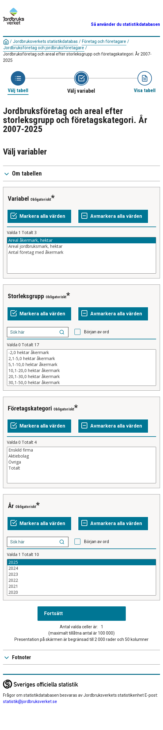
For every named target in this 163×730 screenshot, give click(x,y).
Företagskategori (30, 408)
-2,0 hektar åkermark (81, 353)
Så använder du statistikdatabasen (125, 24)
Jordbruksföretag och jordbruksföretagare (43, 47)
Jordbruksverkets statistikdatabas (45, 41)
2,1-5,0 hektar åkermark (81, 359)
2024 (81, 568)
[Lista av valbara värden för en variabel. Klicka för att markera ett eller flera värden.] (81, 255)
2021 (81, 586)
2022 (81, 580)
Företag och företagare (104, 41)
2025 (81, 562)
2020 (81, 592)
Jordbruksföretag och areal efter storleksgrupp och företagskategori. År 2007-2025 (77, 57)
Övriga (81, 462)
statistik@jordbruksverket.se (30, 701)
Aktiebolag (81, 456)
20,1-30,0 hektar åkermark (81, 377)
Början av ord (96, 331)
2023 (81, 574)
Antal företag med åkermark (81, 252)
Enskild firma (81, 450)
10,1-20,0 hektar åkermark (81, 371)
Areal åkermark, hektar (81, 240)
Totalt (81, 468)
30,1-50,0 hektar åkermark (81, 383)
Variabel (18, 198)
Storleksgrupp (26, 296)
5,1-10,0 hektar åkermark (81, 365)
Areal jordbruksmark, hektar (81, 246)
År (11, 505)
